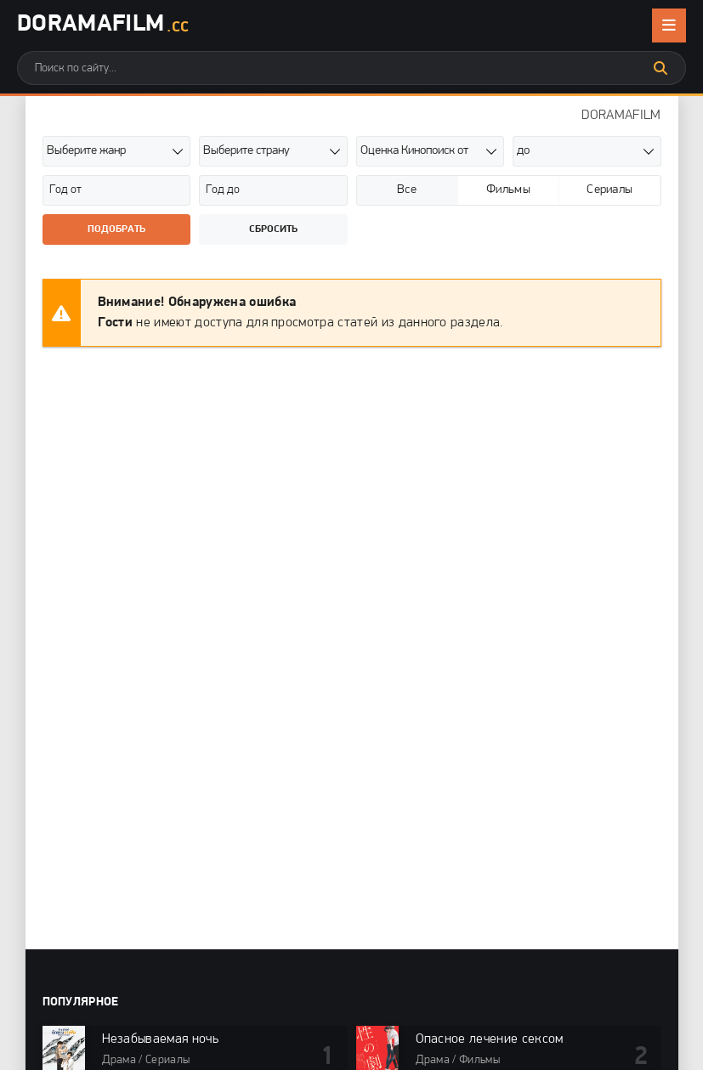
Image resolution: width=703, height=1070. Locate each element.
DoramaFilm (103, 25)
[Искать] (660, 68)
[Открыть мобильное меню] (669, 25)
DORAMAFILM (620, 115)
